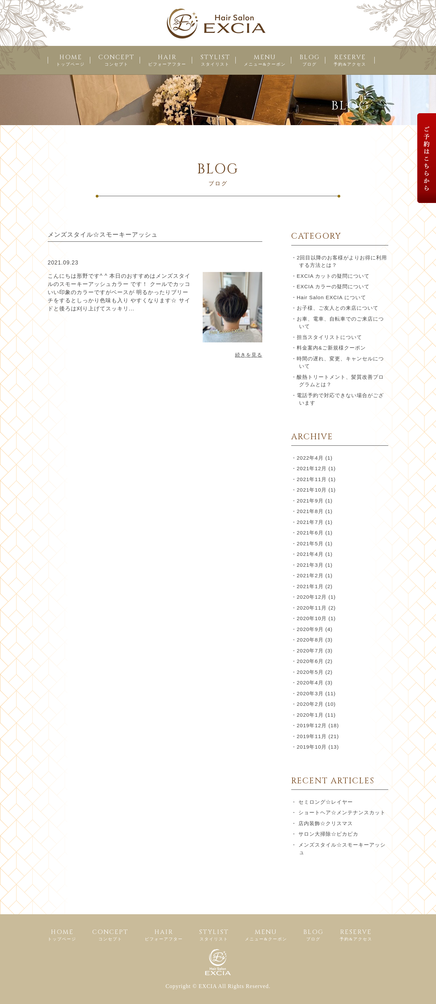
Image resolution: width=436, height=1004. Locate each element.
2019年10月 (312, 747)
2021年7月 (310, 522)
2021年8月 (310, 511)
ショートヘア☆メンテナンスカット (342, 812)
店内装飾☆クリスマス (325, 823)
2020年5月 (310, 672)
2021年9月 (310, 501)
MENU (265, 60)
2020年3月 (310, 693)
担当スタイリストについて (329, 337)
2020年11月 (312, 608)
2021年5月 (310, 543)
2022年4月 (310, 458)
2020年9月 (310, 629)
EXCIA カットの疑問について (333, 276)
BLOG (309, 60)
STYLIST (215, 60)
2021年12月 (312, 468)
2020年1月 (310, 715)
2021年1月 (310, 586)
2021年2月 (310, 575)
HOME (70, 60)
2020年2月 (310, 704)
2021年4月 (310, 554)
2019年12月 (312, 725)
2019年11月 (312, 736)
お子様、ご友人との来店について (337, 308)
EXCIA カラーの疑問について (333, 286)
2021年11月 (312, 479)
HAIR (167, 60)
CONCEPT (116, 60)
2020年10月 (312, 618)
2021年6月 (310, 532)
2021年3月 (310, 565)
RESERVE (349, 60)
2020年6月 (310, 661)
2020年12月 (312, 597)
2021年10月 (312, 490)
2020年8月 (310, 640)
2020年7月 (310, 650)
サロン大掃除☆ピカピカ (328, 834)
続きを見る (248, 355)
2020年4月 (310, 682)
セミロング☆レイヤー (325, 802)
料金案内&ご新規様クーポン (331, 348)
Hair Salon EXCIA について (331, 297)
